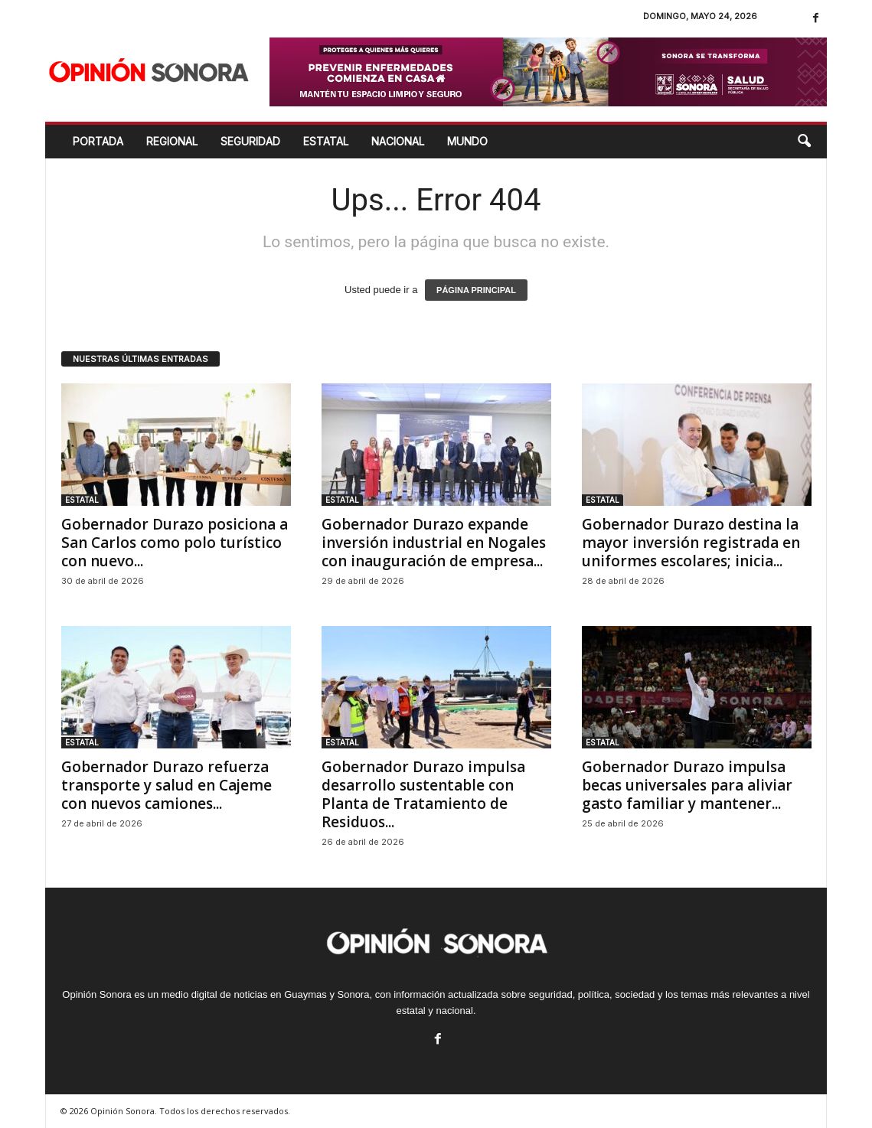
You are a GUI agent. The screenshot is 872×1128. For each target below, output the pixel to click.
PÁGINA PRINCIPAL (476, 290)
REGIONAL (172, 141)
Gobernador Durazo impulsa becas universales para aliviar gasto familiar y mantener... (687, 785)
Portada (98, 141)
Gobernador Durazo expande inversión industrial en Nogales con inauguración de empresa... (434, 542)
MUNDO (467, 141)
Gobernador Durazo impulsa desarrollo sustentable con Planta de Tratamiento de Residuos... (423, 794)
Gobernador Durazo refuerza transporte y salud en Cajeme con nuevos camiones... (166, 785)
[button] (804, 141)
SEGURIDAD (250, 141)
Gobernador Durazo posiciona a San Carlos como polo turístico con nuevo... (174, 542)
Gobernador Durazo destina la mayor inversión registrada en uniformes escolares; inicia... (691, 542)
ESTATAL (325, 141)
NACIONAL (397, 141)
